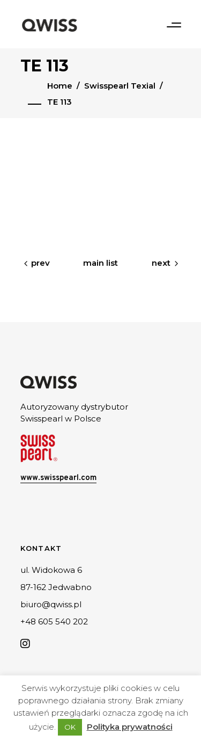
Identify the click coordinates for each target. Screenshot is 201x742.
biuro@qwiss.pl (50, 604)
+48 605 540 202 (54, 621)
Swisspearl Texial (119, 86)
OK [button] (70, 727)
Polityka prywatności (130, 727)
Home (59, 86)
